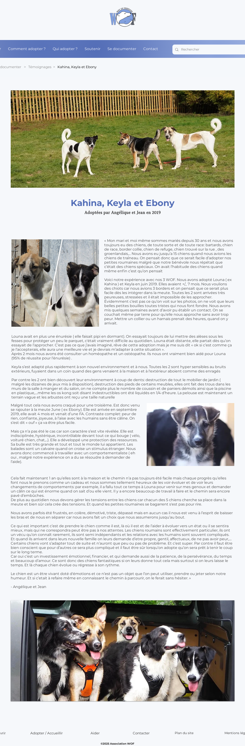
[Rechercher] (212, 49)
